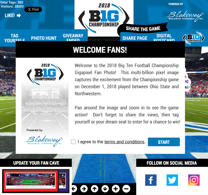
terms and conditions (125, 141)
